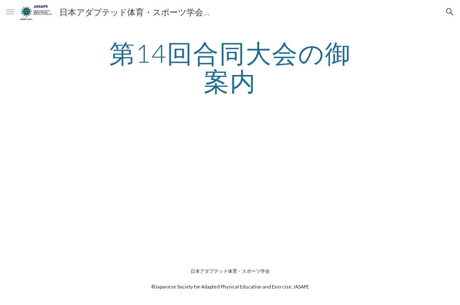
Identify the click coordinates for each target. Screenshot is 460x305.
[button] (10, 11)
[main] (229, 67)
